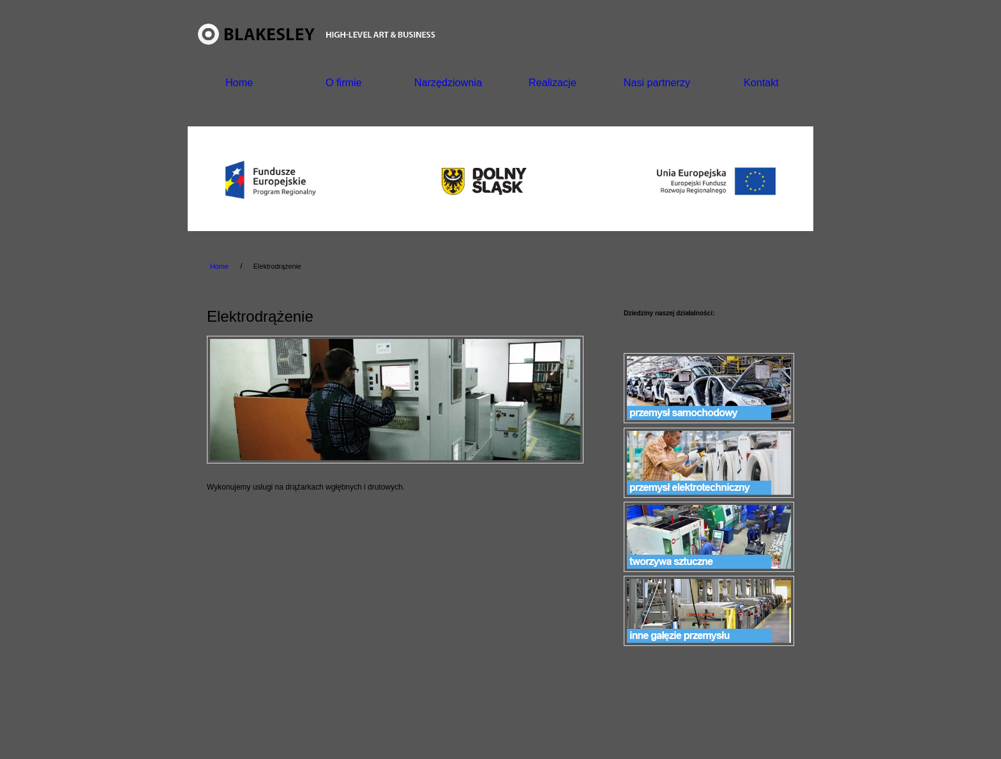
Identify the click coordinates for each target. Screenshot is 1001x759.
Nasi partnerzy (657, 82)
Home (239, 82)
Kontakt (761, 82)
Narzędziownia (448, 82)
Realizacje (552, 82)
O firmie (344, 82)
